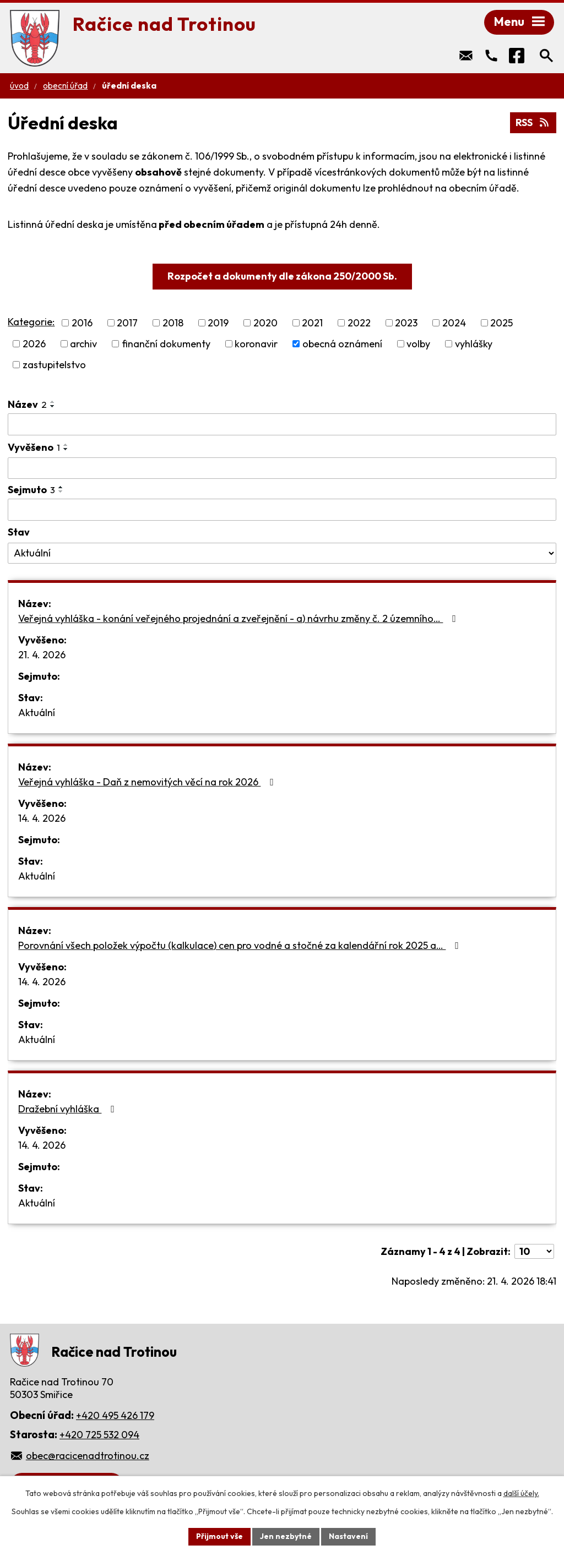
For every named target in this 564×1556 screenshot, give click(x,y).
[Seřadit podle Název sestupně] (53, 406)
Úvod (19, 85)
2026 (34, 343)
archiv (83, 343)
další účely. (521, 1493)
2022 (359, 322)
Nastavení (348, 1536)
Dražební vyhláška (68, 1108)
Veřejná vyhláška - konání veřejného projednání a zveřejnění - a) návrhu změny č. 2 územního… (239, 618)
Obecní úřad (65, 85)
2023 (406, 322)
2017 (127, 322)
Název (27, 404)
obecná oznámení (342, 343)
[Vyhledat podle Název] (282, 424)
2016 (82, 322)
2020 (265, 322)
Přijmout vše (219, 1536)
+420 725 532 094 (99, 1434)
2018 (172, 322)
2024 (454, 322)
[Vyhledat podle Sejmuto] (282, 510)
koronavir (256, 343)
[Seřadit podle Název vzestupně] (53, 402)
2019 (218, 322)
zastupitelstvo (54, 364)
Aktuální (36, 712)
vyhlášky (473, 343)
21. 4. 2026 (42, 654)
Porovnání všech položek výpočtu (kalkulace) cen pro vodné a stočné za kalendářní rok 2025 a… (240, 945)
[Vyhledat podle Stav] (282, 553)
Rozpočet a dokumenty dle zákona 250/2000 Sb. (282, 276)
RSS (533, 122)
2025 (501, 322)
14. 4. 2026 (42, 818)
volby (418, 343)
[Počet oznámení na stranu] (534, 1251)
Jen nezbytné (286, 1536)
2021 (312, 322)
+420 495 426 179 (115, 1415)
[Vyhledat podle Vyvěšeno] (282, 468)
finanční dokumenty (166, 343)
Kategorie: (31, 321)
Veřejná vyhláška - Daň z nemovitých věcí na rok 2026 (148, 782)
